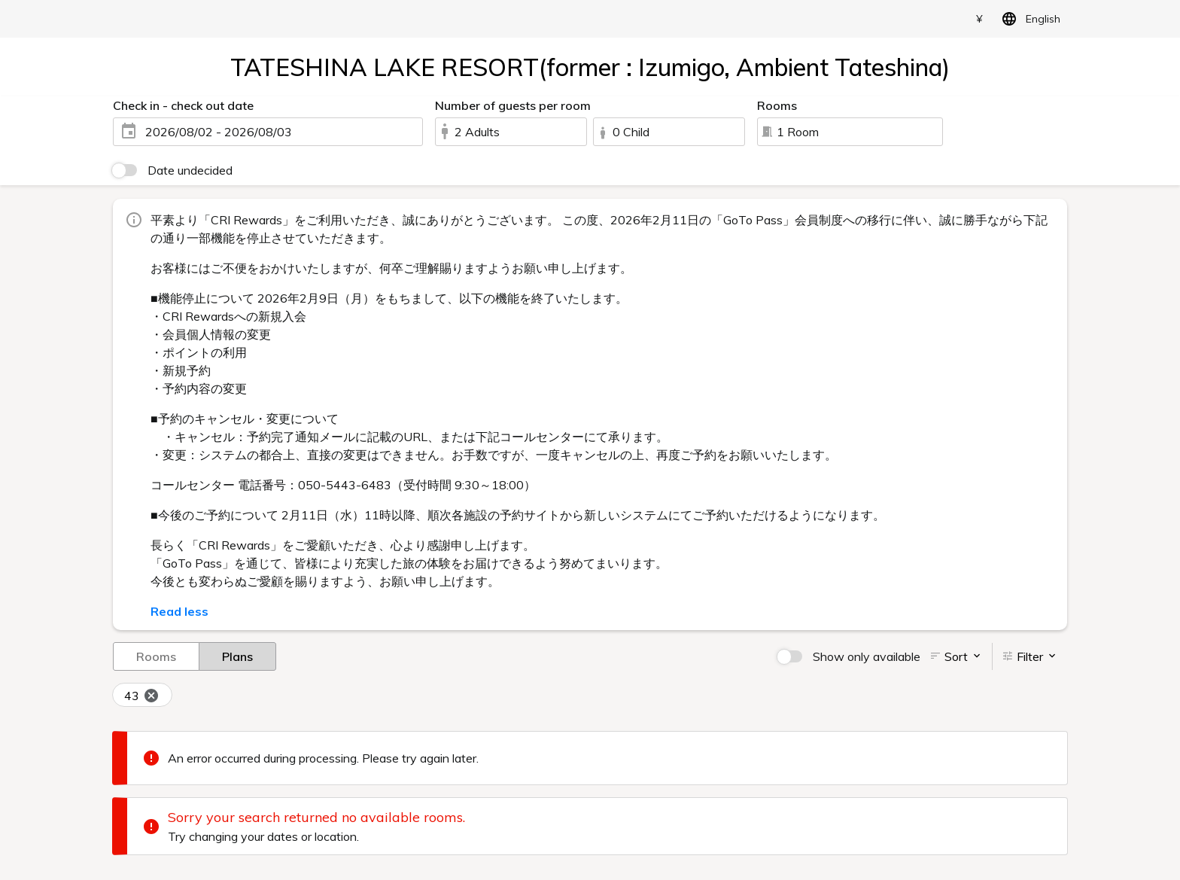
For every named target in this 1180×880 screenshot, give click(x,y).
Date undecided (190, 170)
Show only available (866, 656)
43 (142, 696)
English (1028, 19)
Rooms (156, 655)
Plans (237, 655)
